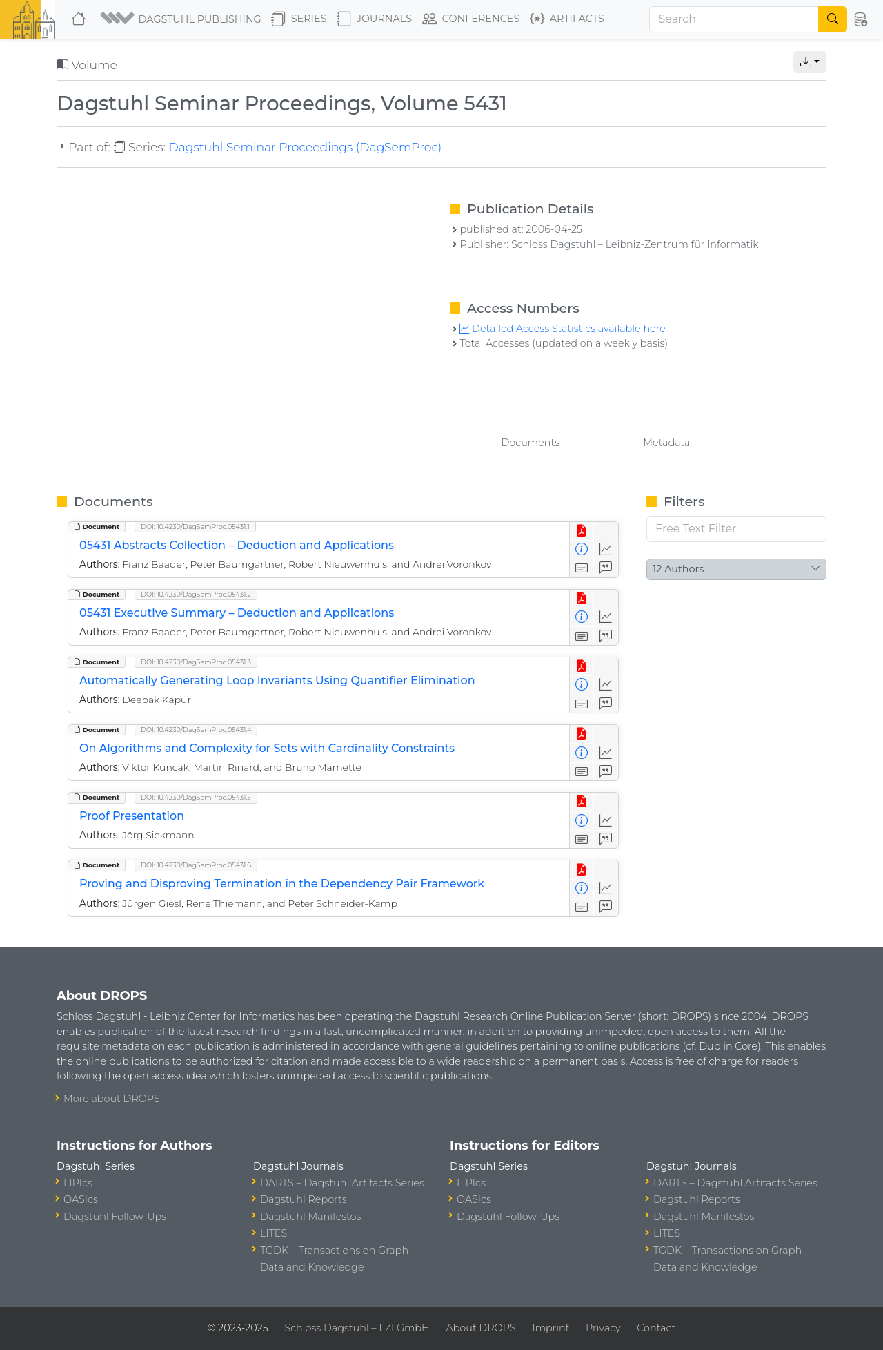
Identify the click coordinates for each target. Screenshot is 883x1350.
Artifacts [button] (567, 19)
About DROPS (480, 1328)
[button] (180, 19)
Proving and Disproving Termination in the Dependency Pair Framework (281, 883)
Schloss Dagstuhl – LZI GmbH (356, 1328)
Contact (656, 1328)
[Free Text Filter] (736, 529)
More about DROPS (111, 1098)
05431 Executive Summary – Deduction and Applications (236, 612)
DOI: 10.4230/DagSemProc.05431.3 (196, 662)
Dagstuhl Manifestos (310, 1217)
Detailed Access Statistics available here (562, 328)
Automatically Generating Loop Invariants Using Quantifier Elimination (277, 680)
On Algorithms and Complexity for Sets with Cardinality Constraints (267, 748)
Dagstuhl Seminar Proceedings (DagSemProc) (305, 146)
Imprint (550, 1328)
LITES (273, 1233)
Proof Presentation (131, 815)
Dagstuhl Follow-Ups (114, 1217)
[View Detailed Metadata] (582, 550)
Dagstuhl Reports (303, 1199)
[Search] (734, 19)
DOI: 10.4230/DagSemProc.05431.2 (196, 594)
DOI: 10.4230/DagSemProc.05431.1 (195, 526)
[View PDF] (582, 531)
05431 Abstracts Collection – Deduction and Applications (236, 545)
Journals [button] (374, 19)
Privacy (603, 1328)
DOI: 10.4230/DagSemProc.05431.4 (196, 729)
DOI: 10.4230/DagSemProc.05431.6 (196, 865)
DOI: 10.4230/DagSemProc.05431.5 (196, 797)
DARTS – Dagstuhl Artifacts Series (342, 1183)
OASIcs (80, 1199)
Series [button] (299, 19)
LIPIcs (77, 1183)
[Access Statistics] (606, 550)
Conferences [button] (471, 19)
